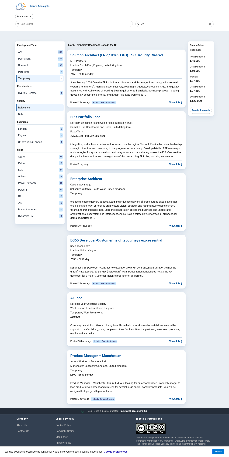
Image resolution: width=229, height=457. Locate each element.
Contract (40, 57)
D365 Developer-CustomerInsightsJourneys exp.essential (116, 232)
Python (40, 155)
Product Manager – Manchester (95, 347)
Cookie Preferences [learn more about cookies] (116, 451)
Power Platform (40, 175)
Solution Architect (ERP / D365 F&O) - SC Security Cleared (116, 47)
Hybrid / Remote (40, 85)
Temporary (40, 70)
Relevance (24, 99)
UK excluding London (40, 134)
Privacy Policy (63, 434)
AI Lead (76, 290)
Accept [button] (218, 451)
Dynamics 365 (40, 208)
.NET (40, 195)
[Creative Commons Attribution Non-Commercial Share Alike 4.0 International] (174, 419)
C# (40, 188)
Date (20, 106)
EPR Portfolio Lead (85, 109)
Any (40, 44)
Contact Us (23, 422)
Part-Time (40, 64)
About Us (22, 417)
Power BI (40, 181)
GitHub (40, 168)
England (40, 127)
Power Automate (40, 201)
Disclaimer (61, 428)
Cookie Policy (63, 417)
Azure (40, 148)
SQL (40, 162)
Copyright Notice (65, 422)
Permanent (40, 50)
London (40, 121)
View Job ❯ (175, 94)
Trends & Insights (39, 6)
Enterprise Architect (86, 170)
